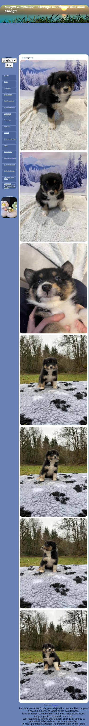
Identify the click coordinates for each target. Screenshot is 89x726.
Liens (6, 145)
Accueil (6, 75)
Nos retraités (8, 151)
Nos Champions (9, 101)
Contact (6, 132)
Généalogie (7, 120)
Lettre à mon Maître (10, 158)
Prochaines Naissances (7, 114)
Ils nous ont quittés (9, 164)
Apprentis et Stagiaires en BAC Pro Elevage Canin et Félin (9, 186)
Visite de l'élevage (9, 171)
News (6, 81)
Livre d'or (7, 126)
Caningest (55, 705)
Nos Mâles (7, 88)
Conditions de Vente (10, 139)
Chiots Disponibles (9, 107)
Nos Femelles (8, 94)
